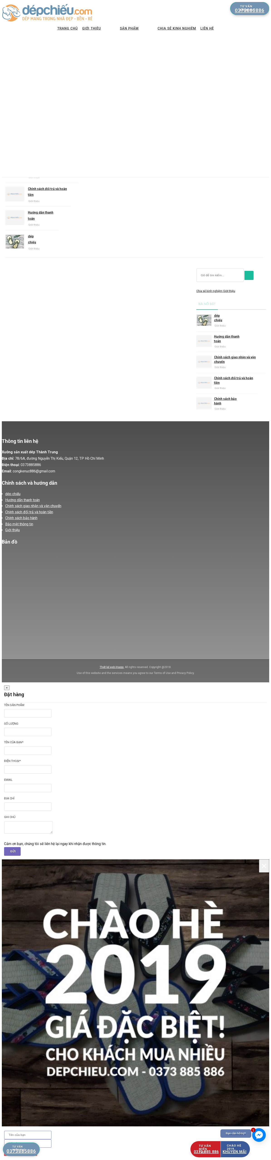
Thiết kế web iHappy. (112, 667)
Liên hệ (214, 29)
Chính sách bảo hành (225, 401)
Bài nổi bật (207, 304)
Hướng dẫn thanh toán (40, 215)
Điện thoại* (12, 761)
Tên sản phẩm (14, 705)
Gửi (13, 851)
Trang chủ (61, 29)
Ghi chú (9, 817)
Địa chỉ (9, 798)
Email (8, 779)
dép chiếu (32, 239)
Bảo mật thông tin (19, 524)
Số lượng (11, 723)
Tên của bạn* (13, 742)
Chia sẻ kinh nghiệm (182, 29)
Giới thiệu (86, 29)
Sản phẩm (129, 29)
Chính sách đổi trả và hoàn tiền (47, 192)
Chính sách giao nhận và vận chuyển (235, 359)
